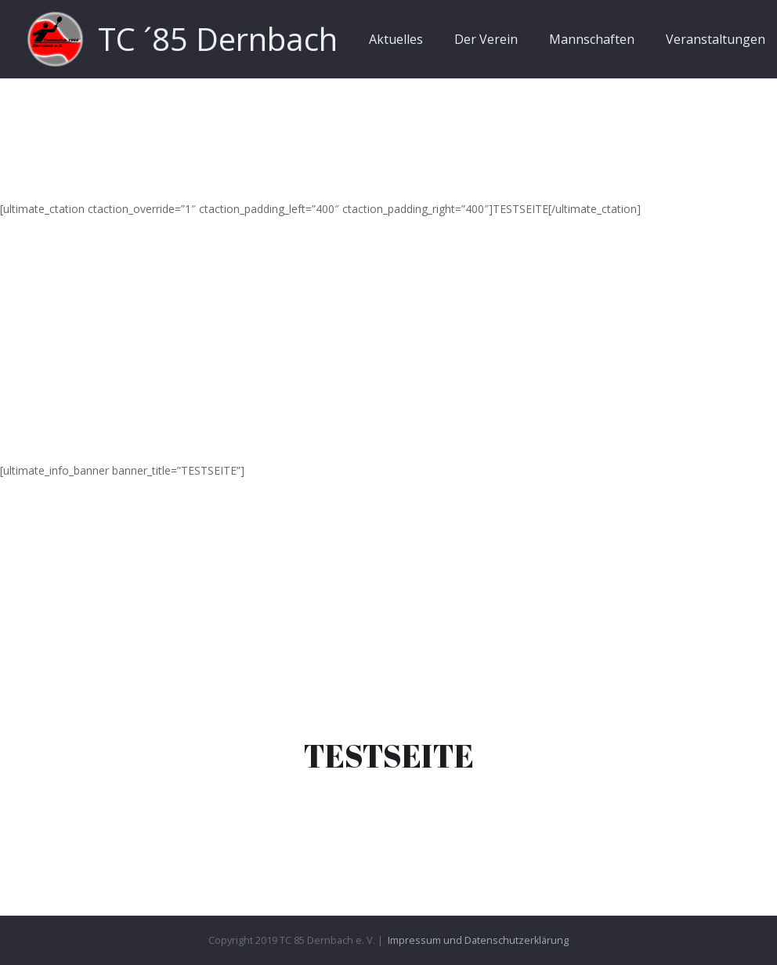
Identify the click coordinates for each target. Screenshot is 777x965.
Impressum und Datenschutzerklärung (478, 940)
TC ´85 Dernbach (218, 38)
